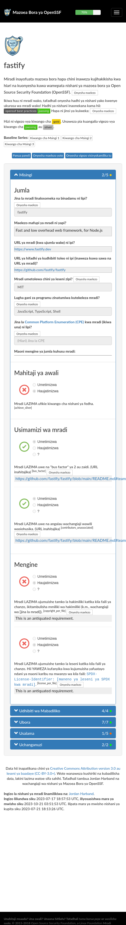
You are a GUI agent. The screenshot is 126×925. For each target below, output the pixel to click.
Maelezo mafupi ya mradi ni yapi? (40, 223)
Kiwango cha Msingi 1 (44, 138)
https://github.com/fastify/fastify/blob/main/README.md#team (70, 478)
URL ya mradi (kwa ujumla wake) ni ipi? (44, 242)
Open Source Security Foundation (53, 923)
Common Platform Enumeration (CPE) (54, 322)
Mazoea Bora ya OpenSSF (37, 12)
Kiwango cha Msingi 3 (19, 144)
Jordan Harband (81, 793)
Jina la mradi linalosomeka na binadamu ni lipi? (50, 198)
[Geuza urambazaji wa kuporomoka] (116, 12)
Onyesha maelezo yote (48, 155)
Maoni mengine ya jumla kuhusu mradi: (44, 351)
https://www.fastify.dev (32, 249)
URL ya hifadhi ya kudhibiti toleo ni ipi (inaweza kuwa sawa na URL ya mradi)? (62, 260)
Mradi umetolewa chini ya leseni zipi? (43, 279)
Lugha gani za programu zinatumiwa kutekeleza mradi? (57, 297)
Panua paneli (21, 155)
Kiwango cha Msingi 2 (77, 138)
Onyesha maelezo (85, 92)
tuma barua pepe (89, 919)
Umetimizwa (34, 385)
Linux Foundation (90, 923)
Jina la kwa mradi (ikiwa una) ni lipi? (62, 324)
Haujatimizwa (34, 391)
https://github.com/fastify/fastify (40, 270)
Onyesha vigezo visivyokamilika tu (88, 155)
